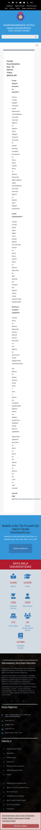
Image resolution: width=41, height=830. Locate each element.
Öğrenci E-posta (19, 6)
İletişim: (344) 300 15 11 (29, 8)
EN (31, 3)
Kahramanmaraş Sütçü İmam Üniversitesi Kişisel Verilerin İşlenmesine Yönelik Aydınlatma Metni (18, 818)
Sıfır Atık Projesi (12, 792)
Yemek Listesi (11, 757)
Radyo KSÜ (10, 762)
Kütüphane (9, 6)
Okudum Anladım (20, 826)
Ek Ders (12, 8)
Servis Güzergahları (14, 804)
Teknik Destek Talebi (14, 749)
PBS (6, 8)
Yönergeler (11, 809)
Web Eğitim (10, 753)
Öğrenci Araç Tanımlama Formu (18, 787)
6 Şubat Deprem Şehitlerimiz (16, 783)
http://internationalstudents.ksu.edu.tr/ (27, 499)
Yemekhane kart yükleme (15, 796)
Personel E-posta (32, 6)
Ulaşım (9, 774)
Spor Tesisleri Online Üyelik (16, 800)
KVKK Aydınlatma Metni (15, 770)
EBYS (18, 8)
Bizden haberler (20, 548)
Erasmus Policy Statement (15, 766)
